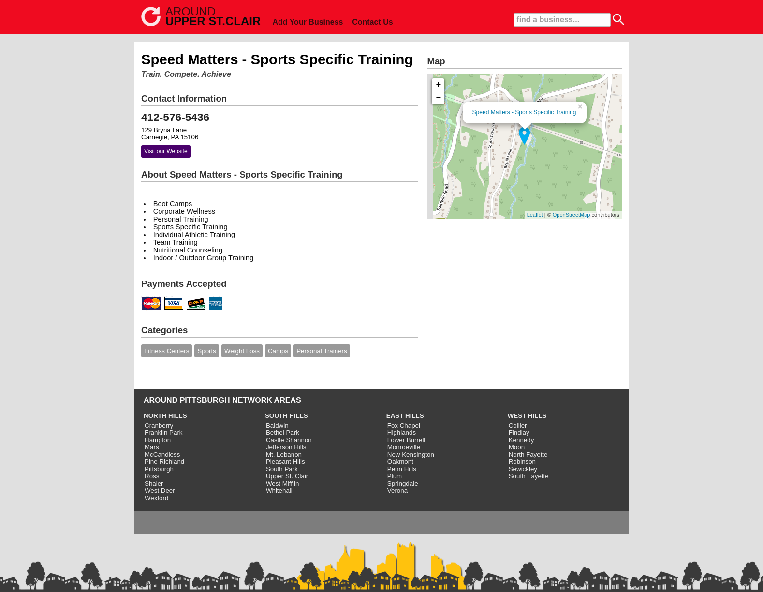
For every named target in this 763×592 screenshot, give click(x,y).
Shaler (154, 483)
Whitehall (279, 490)
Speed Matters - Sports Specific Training (524, 112)
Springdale (402, 483)
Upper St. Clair (287, 476)
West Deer (160, 490)
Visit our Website (166, 151)
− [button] (438, 98)
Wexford (156, 498)
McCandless (162, 454)
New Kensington (410, 454)
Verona (397, 490)
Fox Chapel (403, 425)
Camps (278, 351)
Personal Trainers (321, 351)
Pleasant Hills (285, 461)
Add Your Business (307, 22)
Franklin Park (164, 432)
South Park (282, 469)
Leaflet (535, 215)
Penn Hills (401, 469)
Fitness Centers (166, 351)
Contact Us (372, 22)
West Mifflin (282, 483)
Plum (394, 476)
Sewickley (523, 469)
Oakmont (400, 461)
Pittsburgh (159, 469)
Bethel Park (282, 432)
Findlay (519, 432)
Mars (152, 447)
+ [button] (438, 84)
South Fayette (529, 476)
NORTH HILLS (165, 415)
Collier (518, 425)
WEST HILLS (527, 415)
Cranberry (159, 425)
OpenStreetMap (571, 215)
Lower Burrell (406, 440)
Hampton (158, 440)
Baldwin (277, 425)
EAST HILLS (405, 415)
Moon (517, 447)
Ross (152, 476)
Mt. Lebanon (284, 454)
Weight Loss (242, 351)
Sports (206, 351)
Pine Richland (164, 461)
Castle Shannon (289, 440)
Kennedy (521, 440)
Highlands (401, 432)
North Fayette (528, 454)
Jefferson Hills (286, 447)
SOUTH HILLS (286, 415)
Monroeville (403, 447)
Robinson (522, 461)
